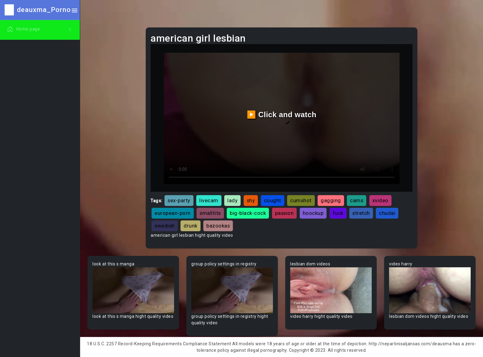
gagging (331, 200)
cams (356, 200)
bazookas (218, 226)
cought (272, 200)
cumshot (301, 200)
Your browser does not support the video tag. (133, 290)
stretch (361, 213)
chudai (387, 213)
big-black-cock (248, 213)
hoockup (313, 213)
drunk (190, 226)
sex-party (179, 200)
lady (232, 200)
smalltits (210, 213)
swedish (165, 226)
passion (284, 213)
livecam (208, 200)
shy (251, 200)
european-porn (173, 213)
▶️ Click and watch (282, 114)
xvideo (380, 200)
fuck (338, 213)
